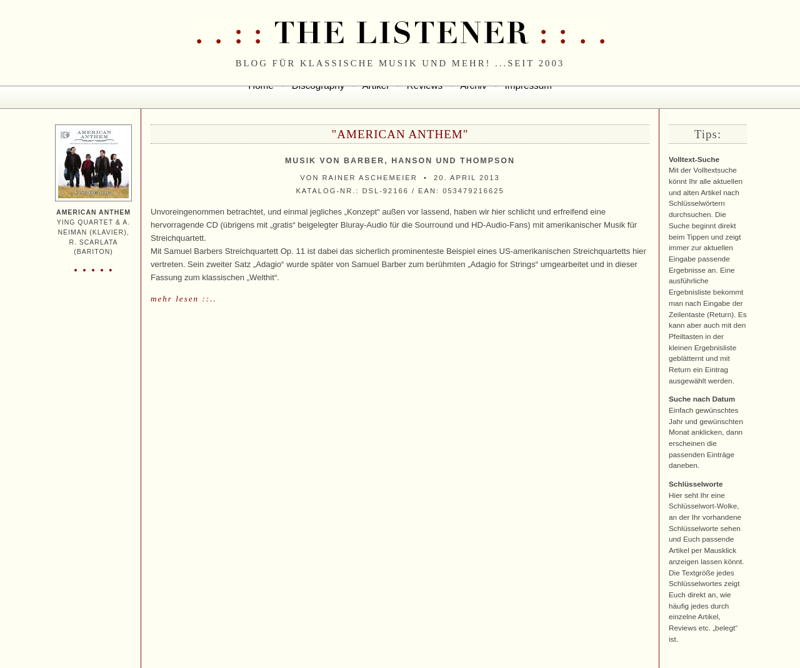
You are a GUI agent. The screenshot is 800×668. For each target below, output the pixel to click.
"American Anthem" (400, 134)
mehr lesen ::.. (184, 298)
